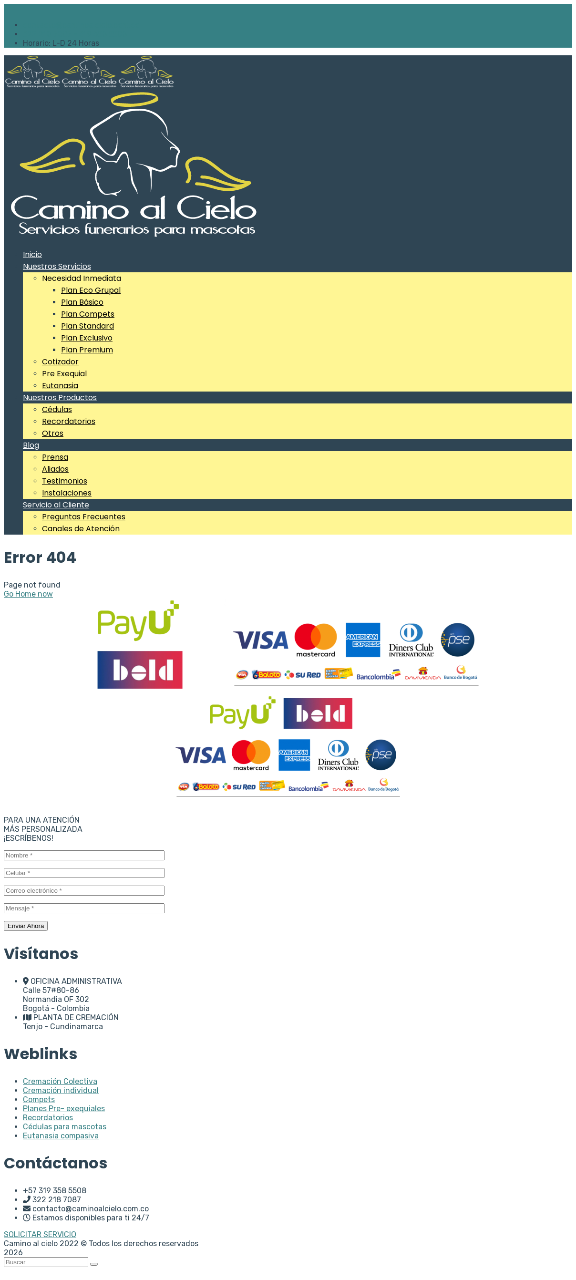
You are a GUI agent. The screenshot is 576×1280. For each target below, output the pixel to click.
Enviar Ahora (26, 925)
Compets (39, 1099)
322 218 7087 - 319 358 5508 (75, 34)
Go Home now (28, 594)
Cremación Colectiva (60, 1081)
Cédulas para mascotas (64, 1126)
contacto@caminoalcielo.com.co (81, 25)
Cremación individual (61, 1090)
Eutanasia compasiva (61, 1135)
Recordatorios (48, 1117)
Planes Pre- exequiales (64, 1108)
